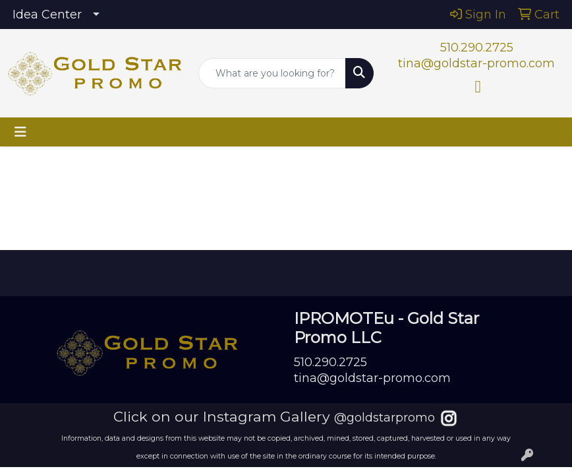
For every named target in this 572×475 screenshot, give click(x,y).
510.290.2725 (476, 47)
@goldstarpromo (384, 417)
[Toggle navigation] (20, 132)
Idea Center (47, 14)
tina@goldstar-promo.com (476, 63)
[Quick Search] (271, 73)
